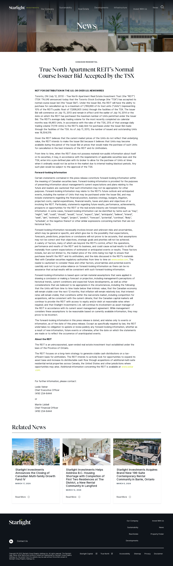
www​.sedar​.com (119, 259)
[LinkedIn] (11, 541)
